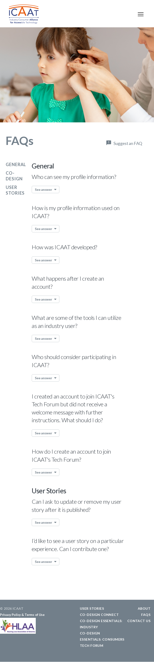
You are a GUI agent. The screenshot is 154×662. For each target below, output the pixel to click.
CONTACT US (138, 621)
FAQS (145, 615)
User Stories (49, 491)
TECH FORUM (91, 645)
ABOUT (144, 608)
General (16, 164)
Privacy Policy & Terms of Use (22, 615)
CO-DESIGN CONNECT (99, 615)
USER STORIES (92, 608)
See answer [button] (43, 189)
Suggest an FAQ (127, 143)
